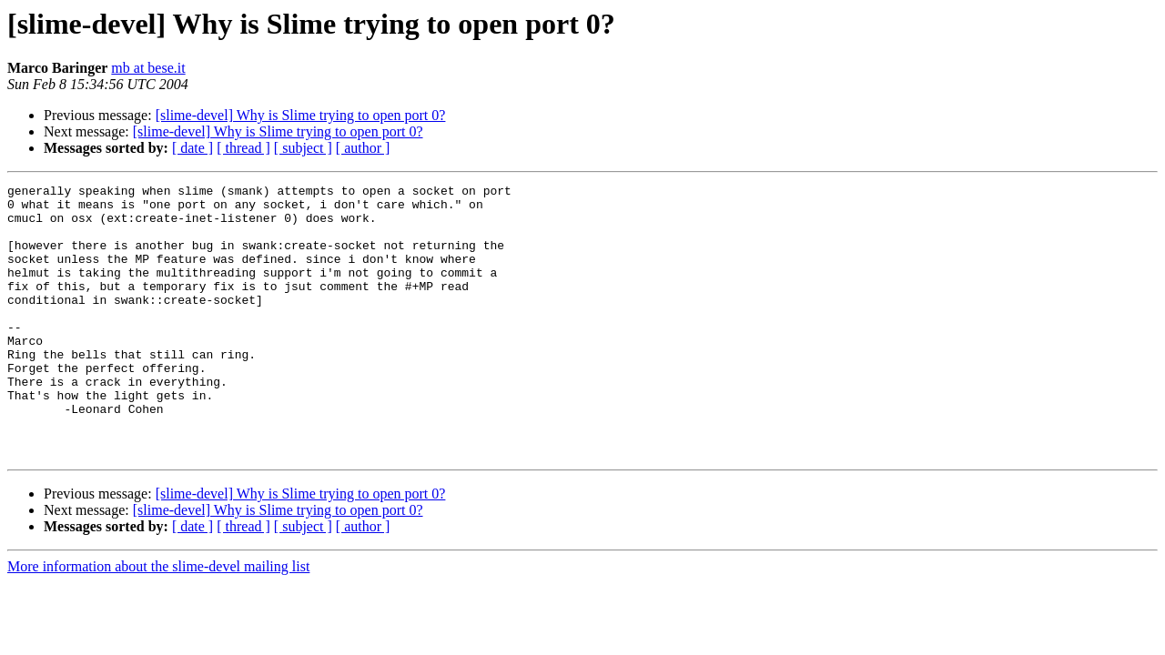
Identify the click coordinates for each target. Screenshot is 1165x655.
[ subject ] (303, 148)
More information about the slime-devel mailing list (158, 621)
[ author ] (363, 148)
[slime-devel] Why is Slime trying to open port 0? (301, 115)
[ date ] (192, 148)
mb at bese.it (148, 68)
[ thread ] (243, 148)
